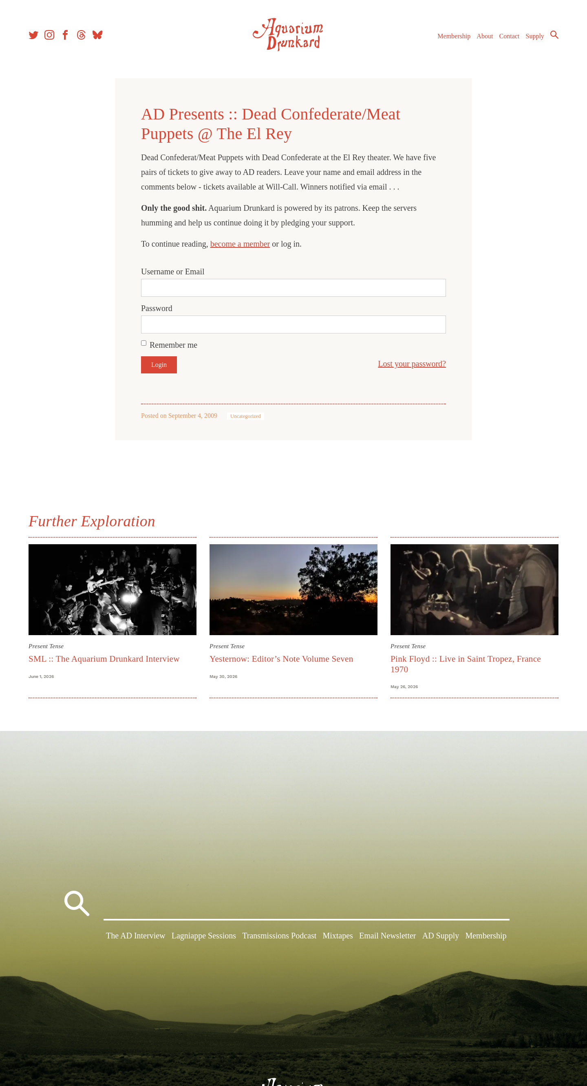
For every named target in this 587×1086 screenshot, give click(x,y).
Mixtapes (337, 935)
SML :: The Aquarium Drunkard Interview (104, 659)
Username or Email (173, 271)
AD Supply (440, 935)
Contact (509, 36)
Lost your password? (412, 363)
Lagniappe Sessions (204, 935)
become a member (240, 243)
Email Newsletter (387, 935)
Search (554, 35)
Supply (535, 36)
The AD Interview (136, 935)
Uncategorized (245, 416)
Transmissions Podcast (279, 935)
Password (156, 308)
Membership (453, 36)
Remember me (173, 344)
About (485, 36)
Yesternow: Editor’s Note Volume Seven (281, 659)
